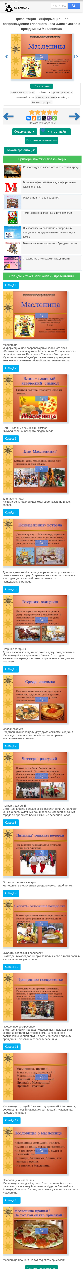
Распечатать (42, 86)
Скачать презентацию (20, 150)
